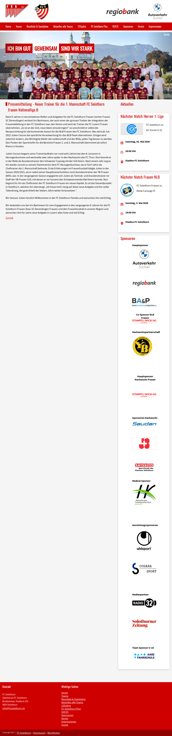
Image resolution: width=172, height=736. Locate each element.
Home (8, 26)
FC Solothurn (24, 732)
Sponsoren (128, 26)
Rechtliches (53, 732)
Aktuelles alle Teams (63, 26)
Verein (141, 26)
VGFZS (115, 26)
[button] (13, 65)
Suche (167, 34)
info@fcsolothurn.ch (13, 708)
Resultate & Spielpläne (37, 26)
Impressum (39, 732)
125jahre (82, 26)
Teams (19, 26)
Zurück (9, 217)
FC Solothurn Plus (99, 26)
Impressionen (155, 26)
